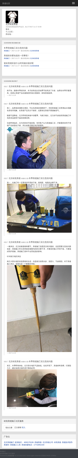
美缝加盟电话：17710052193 (33, 445)
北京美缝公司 (48, 442)
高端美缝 (38, 442)
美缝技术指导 (67, 442)
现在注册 (8, 428)
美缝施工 (7, 51)
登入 (23, 427)
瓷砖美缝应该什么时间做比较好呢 (19, 63)
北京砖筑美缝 (34, 51)
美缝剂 (6, 445)
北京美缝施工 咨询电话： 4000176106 (19, 442)
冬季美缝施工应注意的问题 (16, 48)
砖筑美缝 (11, 456)
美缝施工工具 (15, 445)
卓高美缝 (57, 442)
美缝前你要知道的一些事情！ (17, 55)
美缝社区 (6, 3)
